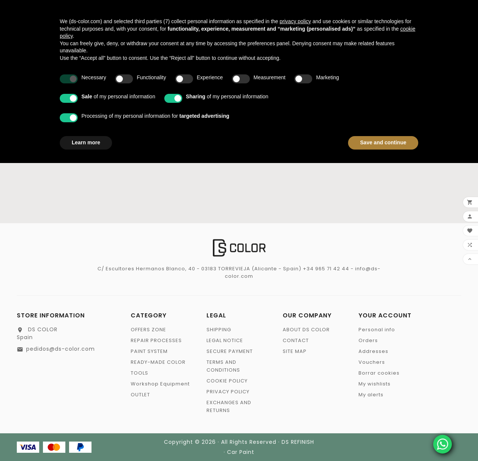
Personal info (376, 329)
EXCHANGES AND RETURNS (229, 406)
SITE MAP (295, 351)
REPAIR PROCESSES (156, 340)
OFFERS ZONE (148, 329)
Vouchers (371, 362)
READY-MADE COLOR (158, 362)
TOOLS (139, 373)
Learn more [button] (86, 142)
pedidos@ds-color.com (60, 349)
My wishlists (374, 383)
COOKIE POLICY (227, 380)
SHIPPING (219, 329)
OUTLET (140, 394)
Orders (368, 340)
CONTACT (296, 340)
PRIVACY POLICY (228, 391)
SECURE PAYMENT (230, 351)
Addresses (373, 351)
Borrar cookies (379, 373)
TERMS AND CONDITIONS (223, 366)
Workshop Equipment (160, 383)
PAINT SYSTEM (149, 351)
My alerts (371, 394)
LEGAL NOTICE (225, 340)
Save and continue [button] (383, 142)
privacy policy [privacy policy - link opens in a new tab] (295, 21)
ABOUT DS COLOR (306, 329)
